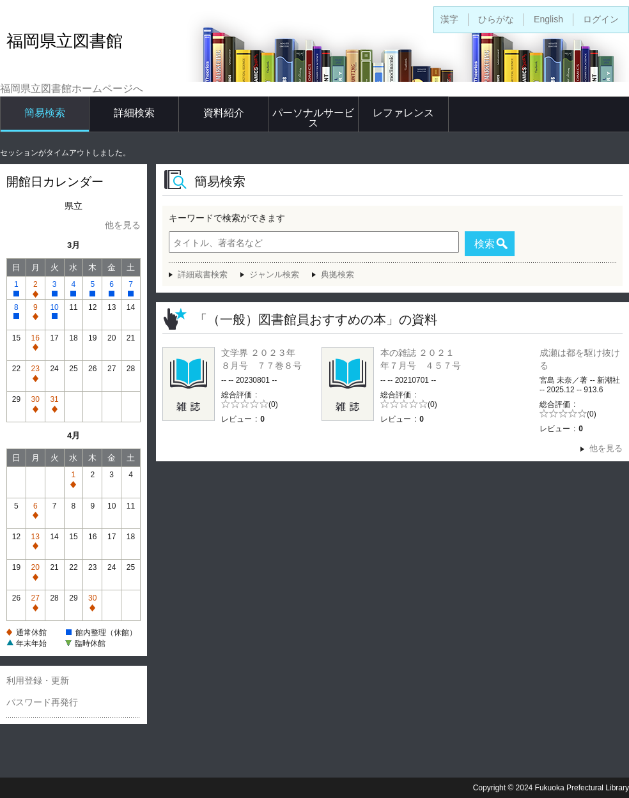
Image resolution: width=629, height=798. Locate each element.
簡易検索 (44, 112)
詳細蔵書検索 (203, 274)
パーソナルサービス (313, 117)
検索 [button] (484, 243)
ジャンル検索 (274, 274)
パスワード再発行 (42, 702)
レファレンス (403, 112)
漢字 (449, 19)
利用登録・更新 (37, 680)
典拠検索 (337, 274)
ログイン (601, 19)
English (548, 19)
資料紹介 (223, 112)
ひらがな (496, 19)
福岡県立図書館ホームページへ (71, 88)
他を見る (123, 225)
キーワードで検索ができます (227, 218)
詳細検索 (134, 112)
